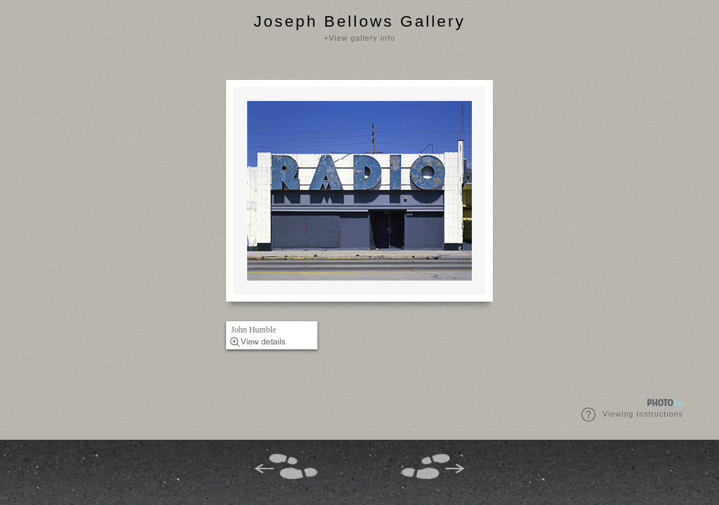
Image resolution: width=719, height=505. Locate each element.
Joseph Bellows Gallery (359, 21)
